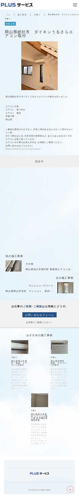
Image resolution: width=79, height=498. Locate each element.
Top (8, 14)
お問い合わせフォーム (39, 315)
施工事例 (22, 14)
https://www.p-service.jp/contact (23, 148)
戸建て (37, 14)
